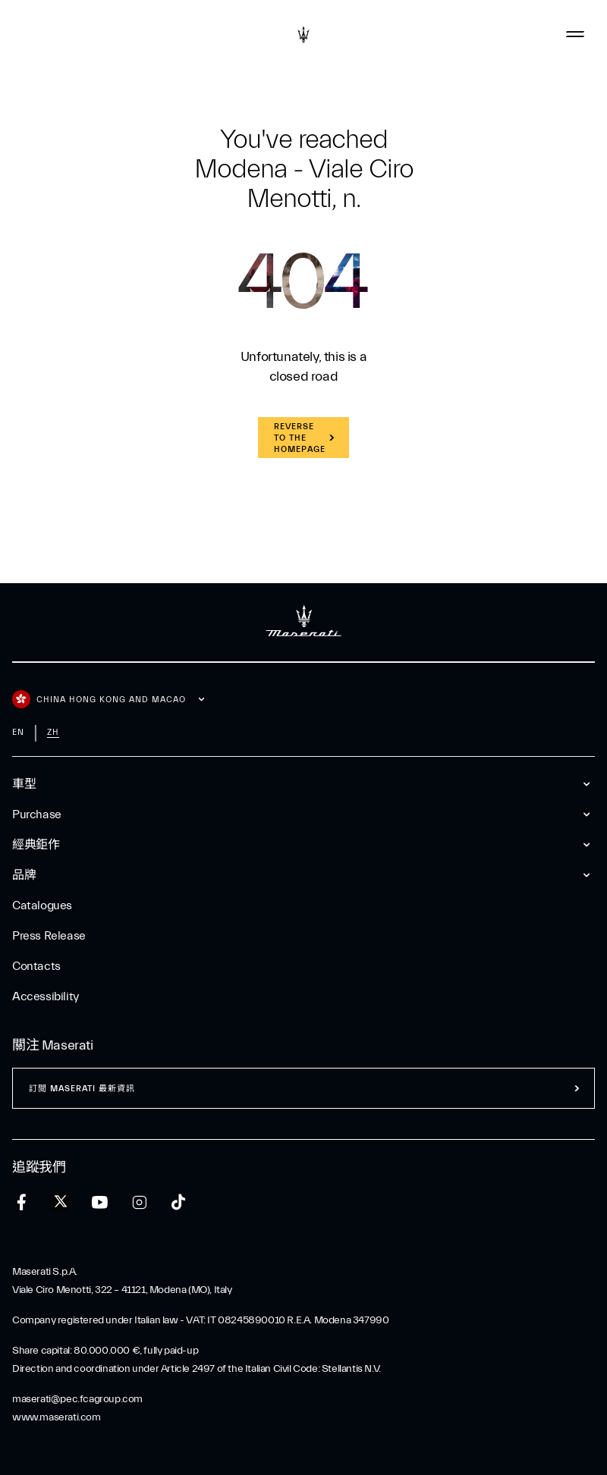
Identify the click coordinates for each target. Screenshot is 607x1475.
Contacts (36, 966)
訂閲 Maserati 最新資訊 (82, 1089)
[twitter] (60, 1202)
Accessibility (45, 996)
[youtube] (99, 1202)
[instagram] (139, 1202)
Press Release (49, 936)
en (18, 732)
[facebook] (21, 1202)
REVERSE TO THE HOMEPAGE (300, 438)
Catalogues (42, 905)
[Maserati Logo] (303, 34)
